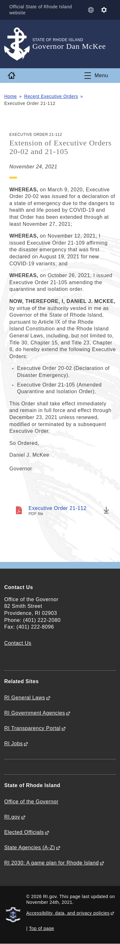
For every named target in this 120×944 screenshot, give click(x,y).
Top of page (41, 928)
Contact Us (17, 643)
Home (10, 96)
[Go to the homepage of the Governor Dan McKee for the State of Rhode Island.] (18, 44)
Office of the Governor (31, 801)
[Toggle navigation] (96, 76)
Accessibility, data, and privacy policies (67, 913)
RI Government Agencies (34, 713)
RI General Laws (24, 697)
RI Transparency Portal (32, 728)
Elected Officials (24, 832)
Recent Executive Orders (51, 96)
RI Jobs (13, 743)
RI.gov (12, 817)
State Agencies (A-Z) (29, 847)
